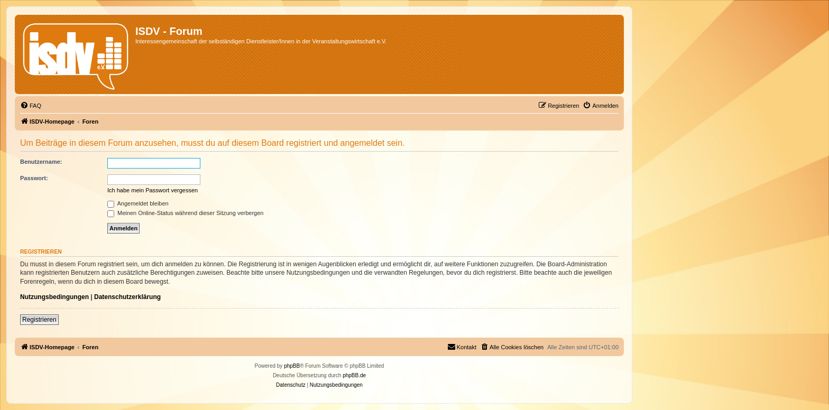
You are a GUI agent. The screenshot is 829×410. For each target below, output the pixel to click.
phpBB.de (354, 375)
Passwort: (34, 178)
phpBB (292, 366)
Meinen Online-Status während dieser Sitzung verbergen (185, 213)
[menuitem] (30, 105)
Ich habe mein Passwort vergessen (152, 190)
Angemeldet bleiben (138, 203)
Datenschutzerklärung (127, 297)
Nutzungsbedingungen (54, 297)
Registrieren (39, 319)
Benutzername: (41, 162)
